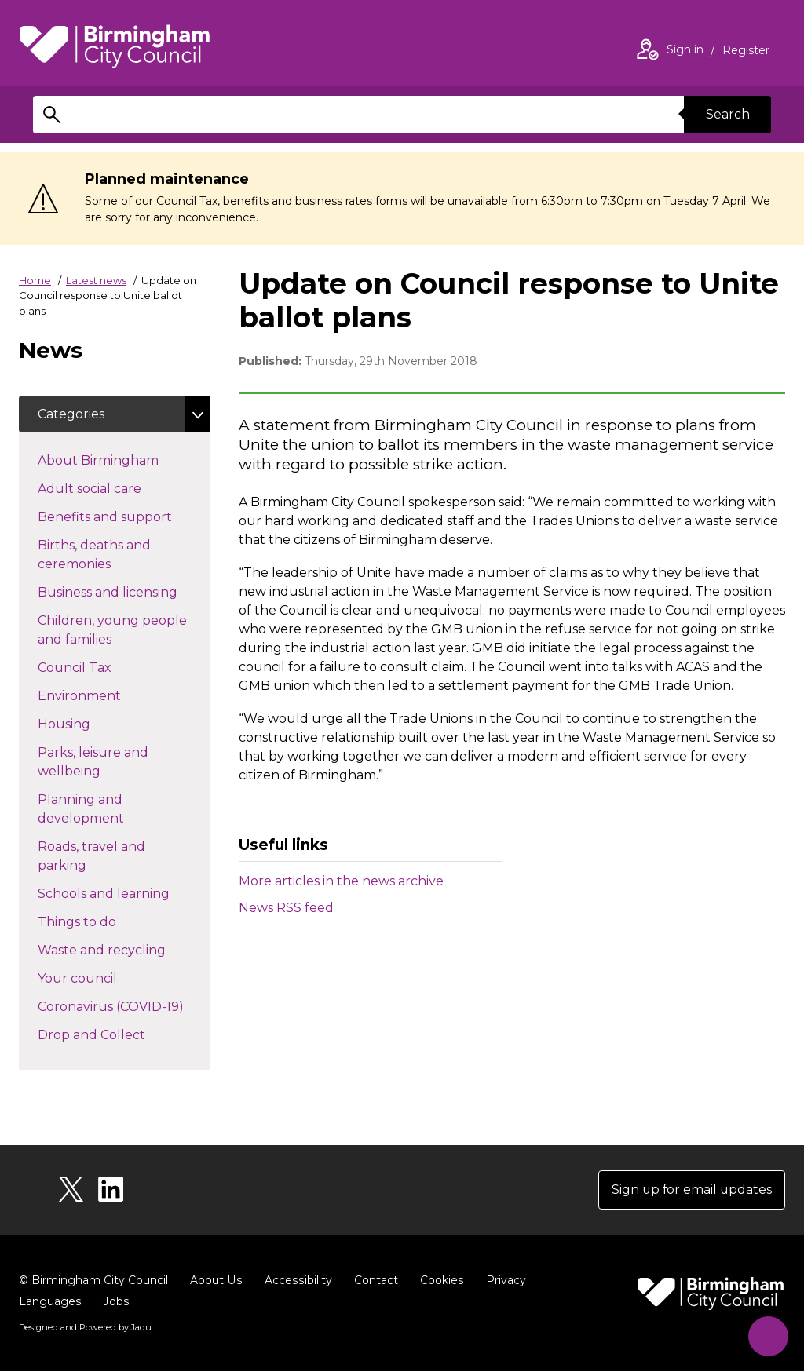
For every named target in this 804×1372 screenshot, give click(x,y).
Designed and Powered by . (85, 1328)
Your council (105, 978)
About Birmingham (124, 460)
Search (727, 114)
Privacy (502, 1281)
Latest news (96, 280)
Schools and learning (124, 893)
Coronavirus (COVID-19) (124, 1006)
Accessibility (296, 1281)
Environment (107, 695)
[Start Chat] (766, 1334)
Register (745, 52)
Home (35, 280)
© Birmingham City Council (93, 1281)
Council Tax (102, 667)
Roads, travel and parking (91, 857)
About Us (215, 1281)
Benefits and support (124, 516)
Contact (373, 1281)
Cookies (438, 1281)
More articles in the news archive (341, 881)
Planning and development (109, 809)
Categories (71, 414)
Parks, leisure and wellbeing (97, 762)
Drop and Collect (119, 1034)
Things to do (105, 921)
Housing (92, 723)
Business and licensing (124, 591)
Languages (50, 1302)
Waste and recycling (124, 949)
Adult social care (117, 488)
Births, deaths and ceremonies (102, 555)
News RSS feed (286, 907)
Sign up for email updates (690, 1190)
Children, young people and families (112, 631)
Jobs (115, 1302)
